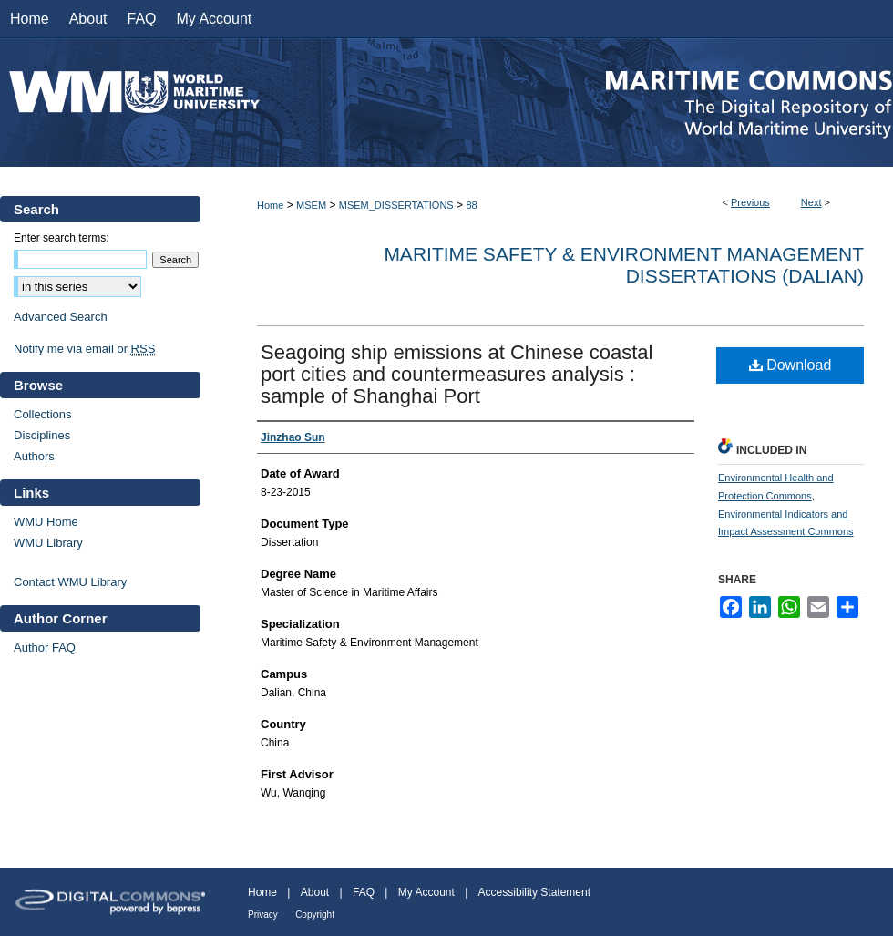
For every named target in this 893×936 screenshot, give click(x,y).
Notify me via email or (84, 348)
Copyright (314, 915)
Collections (43, 414)
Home (270, 205)
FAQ (364, 892)
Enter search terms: (61, 237)
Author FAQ (45, 647)
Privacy (263, 915)
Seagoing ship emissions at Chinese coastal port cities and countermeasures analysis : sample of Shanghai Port (456, 374)
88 (471, 205)
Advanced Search (61, 317)
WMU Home (46, 522)
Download (790, 365)
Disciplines (42, 435)
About (315, 892)
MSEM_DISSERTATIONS (396, 205)
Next (811, 202)
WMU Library (48, 543)
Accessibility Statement (534, 892)
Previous (750, 202)
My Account (426, 892)
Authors (34, 456)
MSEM (311, 205)
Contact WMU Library (70, 582)
